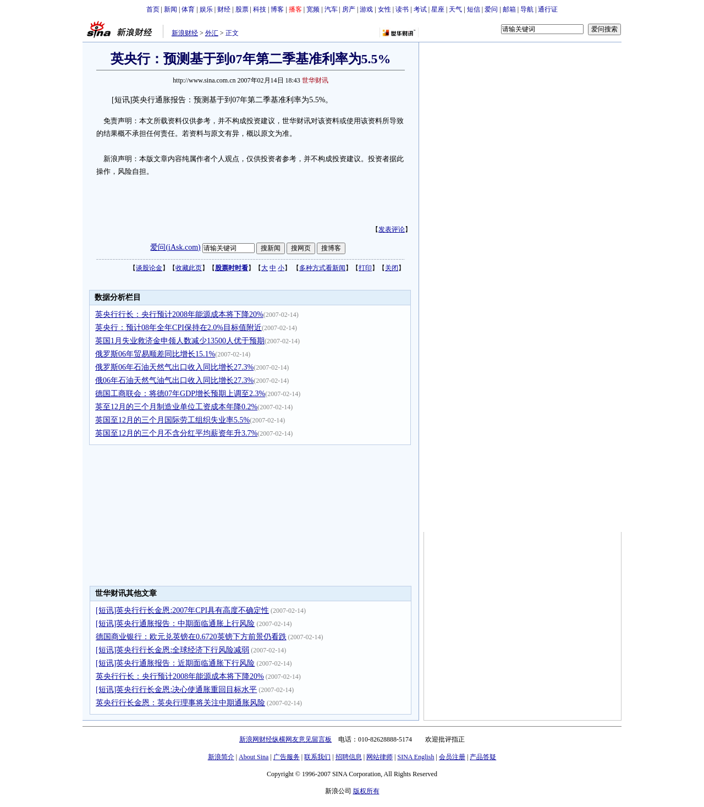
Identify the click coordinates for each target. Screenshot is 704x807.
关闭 (391, 268)
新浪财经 (185, 33)
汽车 (331, 9)
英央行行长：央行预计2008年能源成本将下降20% (179, 314)
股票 (242, 9)
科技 (259, 9)
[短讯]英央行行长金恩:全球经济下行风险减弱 (172, 650)
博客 (277, 9)
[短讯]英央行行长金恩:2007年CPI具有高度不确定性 (182, 610)
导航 (527, 9)
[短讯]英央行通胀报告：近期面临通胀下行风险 (175, 663)
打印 (365, 268)
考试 (420, 9)
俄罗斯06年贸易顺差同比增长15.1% (155, 354)
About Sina (253, 757)
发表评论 (391, 229)
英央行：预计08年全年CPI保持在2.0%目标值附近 (178, 327)
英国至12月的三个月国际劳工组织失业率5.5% (172, 420)
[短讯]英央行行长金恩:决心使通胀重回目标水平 (176, 689)
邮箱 (509, 9)
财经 (223, 9)
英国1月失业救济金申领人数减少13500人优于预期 (180, 341)
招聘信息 (349, 757)
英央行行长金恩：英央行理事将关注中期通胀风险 (180, 703)
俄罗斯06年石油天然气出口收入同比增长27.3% (174, 367)
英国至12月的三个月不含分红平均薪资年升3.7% (176, 433)
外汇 (211, 33)
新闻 (170, 9)
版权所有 (366, 791)
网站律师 (379, 757)
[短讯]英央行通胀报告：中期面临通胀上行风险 (175, 623)
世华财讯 (315, 80)
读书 (402, 9)
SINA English (415, 757)
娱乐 (206, 9)
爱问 (491, 9)
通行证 (548, 9)
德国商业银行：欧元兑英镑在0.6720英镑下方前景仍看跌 (191, 637)
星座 (437, 9)
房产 (348, 9)
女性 (384, 9)
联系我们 (317, 757)
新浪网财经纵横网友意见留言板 (285, 739)
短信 (473, 9)
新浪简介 (221, 757)
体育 (188, 9)
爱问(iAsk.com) (175, 247)
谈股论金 (149, 268)
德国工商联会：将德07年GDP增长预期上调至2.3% (180, 393)
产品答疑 (483, 757)
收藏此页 (188, 268)
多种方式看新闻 (322, 268)
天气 (455, 9)
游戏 (366, 9)
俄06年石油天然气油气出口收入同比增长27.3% (174, 380)
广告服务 (286, 757)
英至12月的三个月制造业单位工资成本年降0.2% (176, 407)
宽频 (313, 9)
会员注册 (452, 757)
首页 (153, 9)
